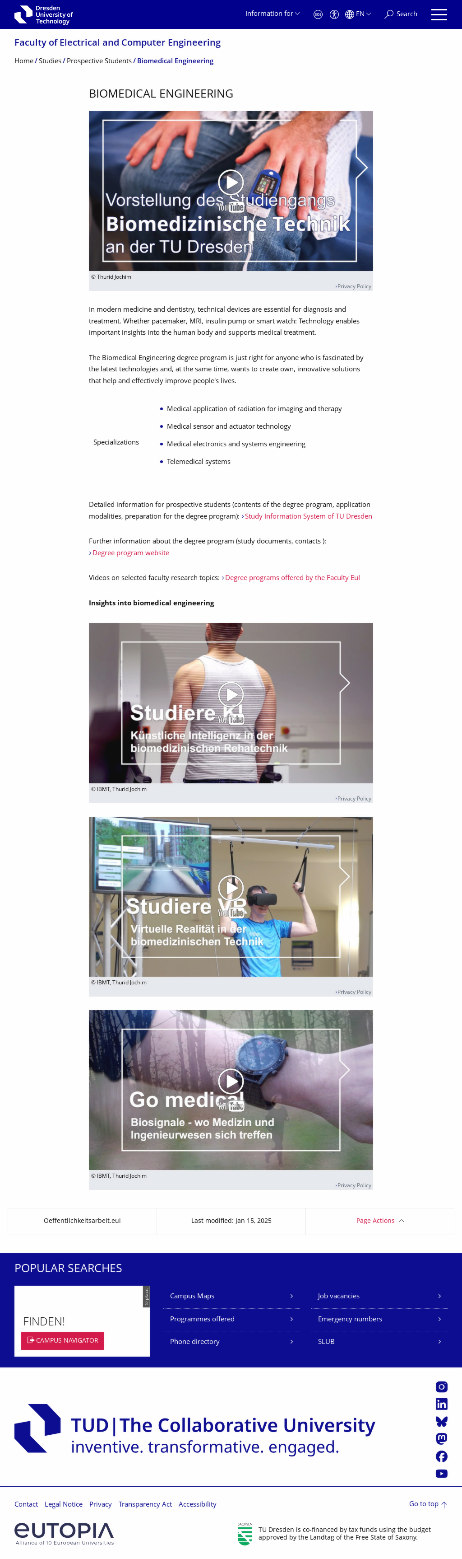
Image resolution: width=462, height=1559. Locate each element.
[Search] (400, 14)
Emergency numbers (350, 1319)
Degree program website (130, 553)
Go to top (424, 1504)
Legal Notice (64, 1505)
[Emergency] (318, 14)
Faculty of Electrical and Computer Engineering (117, 43)
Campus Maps (192, 1296)
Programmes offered (202, 1319)
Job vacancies (339, 1296)
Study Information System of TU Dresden (308, 517)
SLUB (326, 1342)
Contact (26, 1505)
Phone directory (195, 1342)
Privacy (100, 1505)
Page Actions (375, 1221)
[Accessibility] (334, 14)
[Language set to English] (358, 14)
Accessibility (198, 1505)
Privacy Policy (354, 287)
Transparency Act (145, 1505)
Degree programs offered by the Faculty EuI (292, 578)
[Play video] (231, 191)
